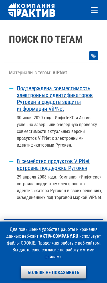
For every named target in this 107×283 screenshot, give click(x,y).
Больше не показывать (53, 272)
